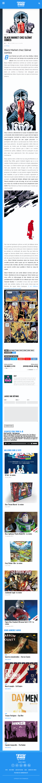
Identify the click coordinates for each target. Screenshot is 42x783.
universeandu (30, 369)
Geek (5, 35)
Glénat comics (30, 350)
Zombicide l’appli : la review (13, 592)
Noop (7, 45)
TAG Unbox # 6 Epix (9, 366)
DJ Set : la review (10, 475)
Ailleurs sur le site (12, 450)
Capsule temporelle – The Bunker (15, 745)
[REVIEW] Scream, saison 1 (30, 367)
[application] (21, 443)
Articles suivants (34, 364)
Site (28, 399)
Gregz (7, 368)
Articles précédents (8, 364)
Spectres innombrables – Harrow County (17, 657)
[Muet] (31, 443)
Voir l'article (8, 659)
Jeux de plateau (19, 770)
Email (17, 399)
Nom (5, 399)
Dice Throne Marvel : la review (14, 504)
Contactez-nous (32, 770)
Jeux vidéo (11, 770)
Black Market (12, 350)
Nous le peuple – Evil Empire (13, 686)
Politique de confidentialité (21, 773)
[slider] (18, 443)
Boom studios (19, 350)
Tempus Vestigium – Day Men (14, 715)
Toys (6, 770)
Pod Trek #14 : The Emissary (12, 433)
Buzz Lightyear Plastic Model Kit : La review (18, 534)
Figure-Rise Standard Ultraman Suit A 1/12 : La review (19, 623)
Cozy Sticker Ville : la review (13, 563)
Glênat (24, 350)
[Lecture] (6, 443)
